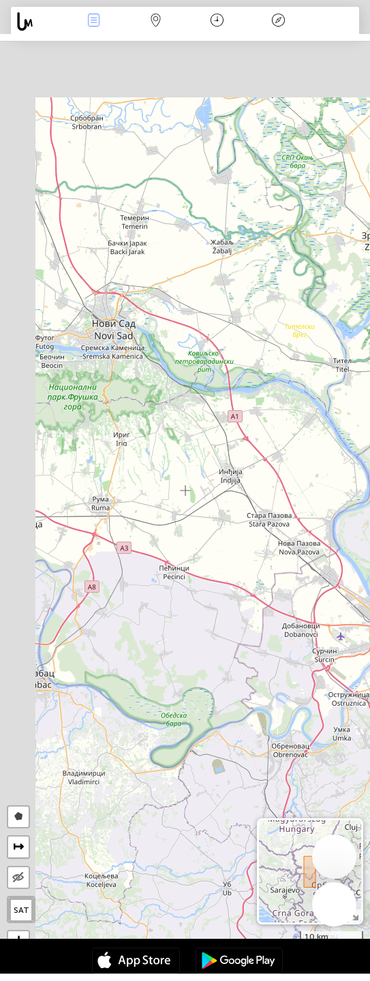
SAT (21, 910)
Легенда (278, 21)
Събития (94, 21)
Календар (217, 21)
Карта (155, 21)
